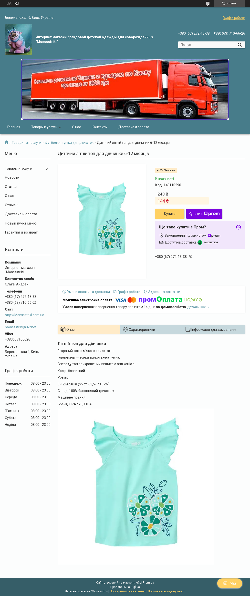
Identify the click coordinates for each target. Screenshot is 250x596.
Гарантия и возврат (21, 232)
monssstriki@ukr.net (20, 327)
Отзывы (11, 205)
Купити (170, 214)
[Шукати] (239, 44)
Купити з (204, 214)
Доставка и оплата (133, 127)
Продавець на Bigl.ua (125, 587)
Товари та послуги (26, 143)
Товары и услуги (44, 127)
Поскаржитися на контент (128, 591)
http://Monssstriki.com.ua (24, 315)
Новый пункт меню (21, 223)
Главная (13, 127)
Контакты (99, 127)
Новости (12, 177)
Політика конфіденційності (166, 591)
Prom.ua (148, 582)
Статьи (11, 187)
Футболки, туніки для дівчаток (69, 143)
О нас (76, 127)
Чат (229, 583)
